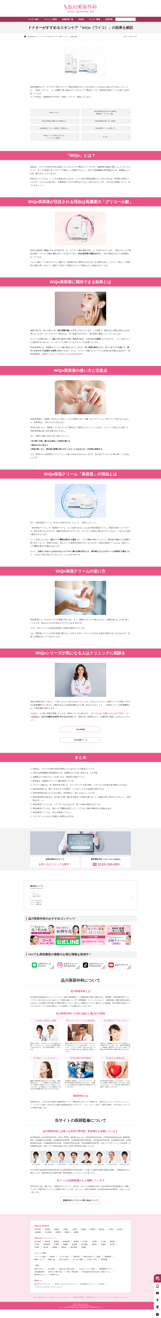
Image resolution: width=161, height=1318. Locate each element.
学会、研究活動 (72, 1280)
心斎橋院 (37, 1240)
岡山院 (45, 1256)
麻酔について (39, 1268)
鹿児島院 (73, 1256)
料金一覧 (41, 1305)
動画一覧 (51, 1268)
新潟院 (74, 1253)
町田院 (92, 1238)
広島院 (36, 1256)
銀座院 (83, 1238)
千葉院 (56, 1253)
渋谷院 (74, 1238)
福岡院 (76, 1240)
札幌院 (65, 1253)
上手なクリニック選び (87, 1277)
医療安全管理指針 (78, 1305)
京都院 (103, 1253)
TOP (34, 1305)
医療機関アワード (105, 1277)
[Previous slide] (29, 906)
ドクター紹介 (33, 19)
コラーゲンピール (97, 718)
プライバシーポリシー (63, 1305)
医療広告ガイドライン (93, 1305)
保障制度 (108, 1265)
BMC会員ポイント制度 (92, 1265)
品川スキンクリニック (42, 1292)
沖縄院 (83, 1256)
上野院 (65, 1238)
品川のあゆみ (64, 1268)
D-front (101, 1292)
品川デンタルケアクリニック (65, 1292)
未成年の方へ (55, 1283)
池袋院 (56, 1238)
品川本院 (37, 1238)
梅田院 (67, 1240)
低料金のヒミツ (40, 1283)
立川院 (103, 1250)
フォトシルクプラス (115, 718)
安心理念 (51, 1277)
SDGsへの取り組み (55, 1280)
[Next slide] (131, 906)
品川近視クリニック (87, 1292)
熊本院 (63, 1256)
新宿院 (47, 1238)
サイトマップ (107, 1305)
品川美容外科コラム (33, 36)
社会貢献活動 (39, 1280)
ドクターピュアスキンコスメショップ (48, 1295)
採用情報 (104, 1268)
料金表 (52, 1265)
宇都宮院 (46, 1253)
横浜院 (101, 1238)
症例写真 (109, 19)
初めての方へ (39, 1277)
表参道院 (66, 1250)
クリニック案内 (40, 1265)
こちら (81, 1181)
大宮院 (110, 1238)
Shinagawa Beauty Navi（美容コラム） (96, 1280)
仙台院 (119, 1238)
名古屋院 (48, 1240)
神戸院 (112, 1253)
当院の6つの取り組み (67, 1277)
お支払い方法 (92, 1268)
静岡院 (58, 1240)
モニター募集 (94, 19)
